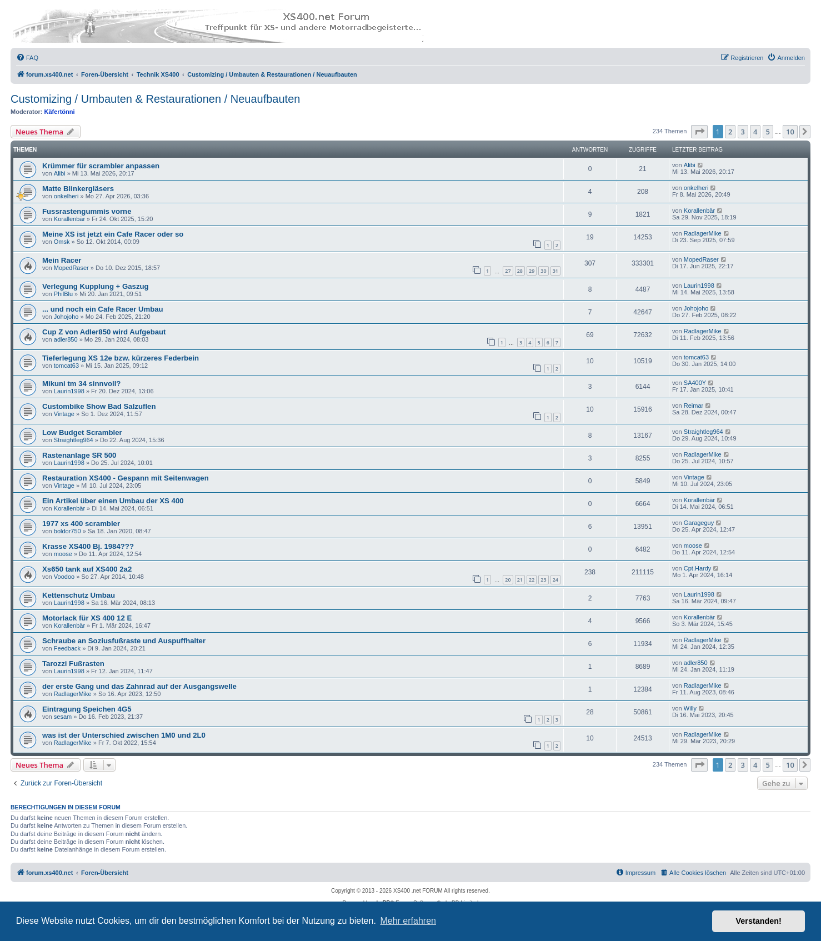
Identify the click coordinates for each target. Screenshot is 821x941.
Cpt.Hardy (698, 568)
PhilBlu (63, 294)
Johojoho (66, 316)
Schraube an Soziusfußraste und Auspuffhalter (124, 641)
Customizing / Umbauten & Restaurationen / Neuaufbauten (155, 99)
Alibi (60, 173)
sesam (63, 716)
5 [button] (768, 132)
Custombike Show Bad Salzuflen (99, 406)
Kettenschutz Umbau (78, 595)
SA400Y (695, 382)
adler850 (66, 339)
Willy (690, 708)
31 (555, 270)
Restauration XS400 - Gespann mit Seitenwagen (125, 478)
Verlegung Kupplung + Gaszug (95, 286)
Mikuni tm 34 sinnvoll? (81, 383)
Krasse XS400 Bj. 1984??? (88, 546)
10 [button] (790, 132)
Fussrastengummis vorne (87, 211)
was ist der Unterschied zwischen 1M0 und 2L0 (124, 735)
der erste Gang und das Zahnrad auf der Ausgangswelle (139, 686)
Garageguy (699, 522)
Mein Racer (61, 260)
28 (520, 270)
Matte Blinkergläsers (78, 188)
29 (531, 270)
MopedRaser (71, 267)
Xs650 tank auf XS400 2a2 (87, 569)
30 (543, 270)
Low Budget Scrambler (82, 432)
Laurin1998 (699, 285)
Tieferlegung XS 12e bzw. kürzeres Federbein (120, 358)
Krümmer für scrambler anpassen (100, 166)
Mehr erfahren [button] (408, 920)
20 (507, 579)
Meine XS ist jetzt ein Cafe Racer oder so (112, 234)
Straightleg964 (73, 440)
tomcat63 (66, 365)
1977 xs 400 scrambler (81, 523)
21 (520, 579)
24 (555, 579)
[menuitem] (27, 57)
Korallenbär (69, 219)
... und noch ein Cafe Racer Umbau (102, 309)
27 (507, 270)
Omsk (62, 241)
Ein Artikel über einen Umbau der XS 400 (113, 501)
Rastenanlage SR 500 (79, 455)
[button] (699, 131)
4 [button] (755, 132)
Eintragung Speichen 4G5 (86, 709)
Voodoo (64, 576)
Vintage (64, 414)
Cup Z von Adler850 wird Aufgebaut (104, 332)
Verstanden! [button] (759, 921)
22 (531, 579)
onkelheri (66, 196)
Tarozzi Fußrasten (73, 663)
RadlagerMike (703, 233)
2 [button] (730, 132)
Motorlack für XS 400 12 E (87, 618)
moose (63, 553)
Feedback (67, 648)
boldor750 (67, 531)
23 (543, 579)
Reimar (693, 405)
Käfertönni (59, 111)
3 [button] (743, 132)
